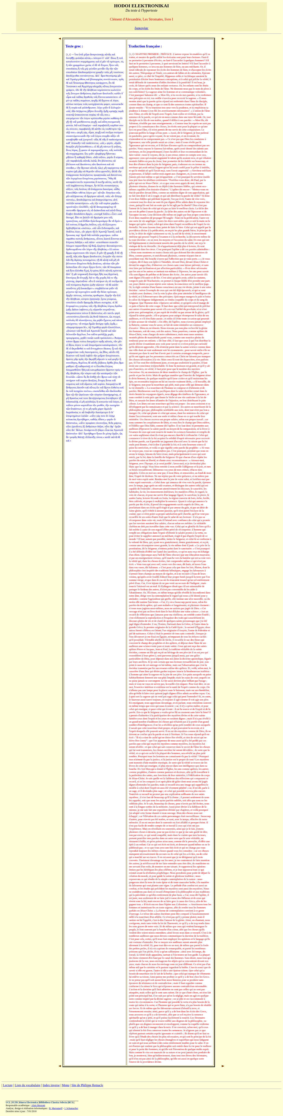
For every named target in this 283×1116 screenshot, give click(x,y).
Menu (65, 1085)
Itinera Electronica (28, 1102)
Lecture (8, 1085)
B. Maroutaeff (55, 1108)
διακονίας (141, 28)
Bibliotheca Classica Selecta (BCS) (56, 1102)
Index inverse (51, 1085)
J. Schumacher (71, 1108)
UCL (8, 1102)
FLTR (15, 1102)
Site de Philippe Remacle (87, 1085)
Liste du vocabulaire (27, 1085)
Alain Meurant (38, 1105)
